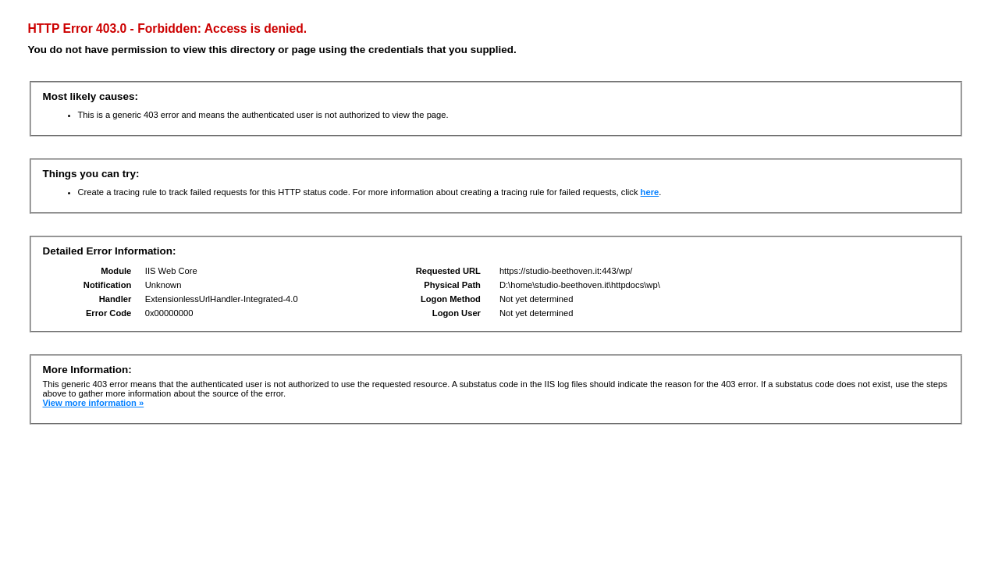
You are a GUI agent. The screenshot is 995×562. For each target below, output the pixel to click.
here (650, 192)
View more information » (93, 402)
